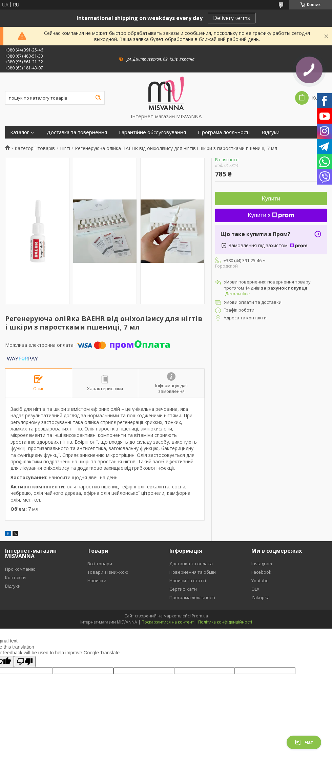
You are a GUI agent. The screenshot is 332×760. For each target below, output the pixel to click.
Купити (271, 198)
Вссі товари (99, 564)
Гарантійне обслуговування (152, 132)
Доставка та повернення (77, 132)
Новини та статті (187, 580)
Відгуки (270, 132)
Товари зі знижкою (107, 572)
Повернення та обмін (192, 572)
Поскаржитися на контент (168, 622)
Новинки (96, 580)
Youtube (260, 580)
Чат (304, 742)
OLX (255, 589)
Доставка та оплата (191, 564)
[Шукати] (98, 98)
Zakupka (260, 597)
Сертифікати (25, 144)
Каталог (19, 132)
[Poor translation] (25, 661)
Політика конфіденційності (225, 622)
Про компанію (20, 569)
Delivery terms (231, 18)
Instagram (261, 564)
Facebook (261, 572)
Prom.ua (200, 616)
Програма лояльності (224, 132)
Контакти (15, 577)
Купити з (271, 215)
